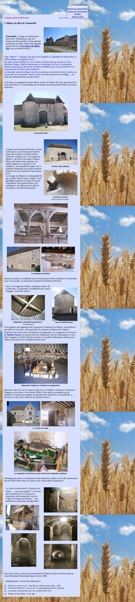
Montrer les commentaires (78, 9)
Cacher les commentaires (77, 11)
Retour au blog (77, 17)
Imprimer (77, 14)
